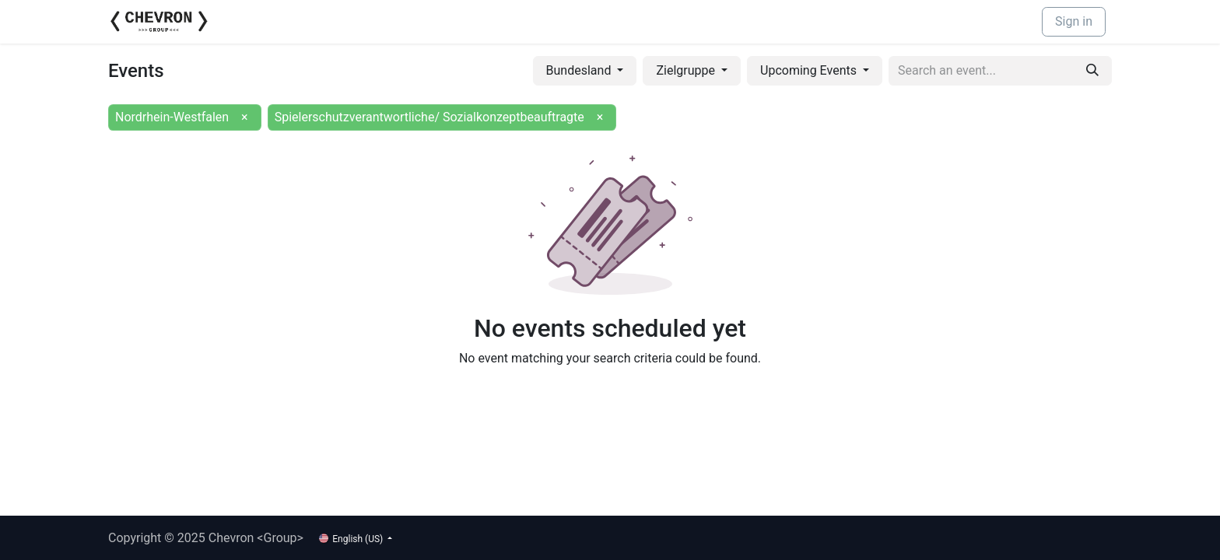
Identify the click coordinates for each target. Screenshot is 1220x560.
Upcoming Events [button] (810, 70)
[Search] (1092, 71)
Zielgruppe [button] (687, 70)
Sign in (1073, 21)
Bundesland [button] (580, 70)
